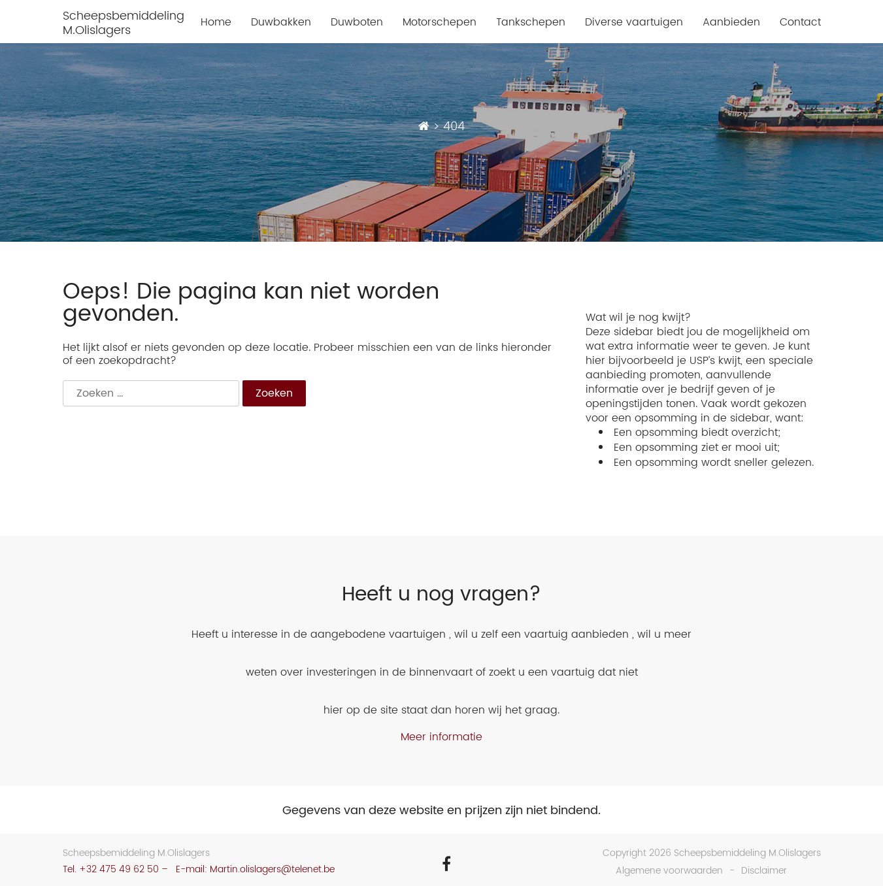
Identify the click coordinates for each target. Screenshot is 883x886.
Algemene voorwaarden (669, 870)
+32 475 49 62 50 (119, 869)
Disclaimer (764, 870)
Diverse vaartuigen (634, 22)
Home (216, 22)
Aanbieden (731, 22)
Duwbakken (281, 22)
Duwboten (357, 22)
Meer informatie (441, 737)
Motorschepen (439, 22)
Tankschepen (530, 22)
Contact (800, 22)
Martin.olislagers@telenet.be (272, 869)
